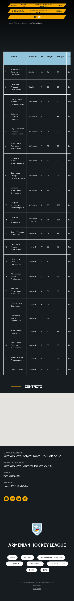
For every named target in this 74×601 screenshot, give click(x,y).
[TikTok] (25, 498)
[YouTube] (18, 498)
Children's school (57, 564)
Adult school (35, 564)
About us (27, 557)
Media (31, 570)
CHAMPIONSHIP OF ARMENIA (51, 557)
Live (45, 570)
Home (11, 23)
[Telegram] (12, 498)
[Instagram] (6, 498)
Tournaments (14, 564)
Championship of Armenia (23, 23)
